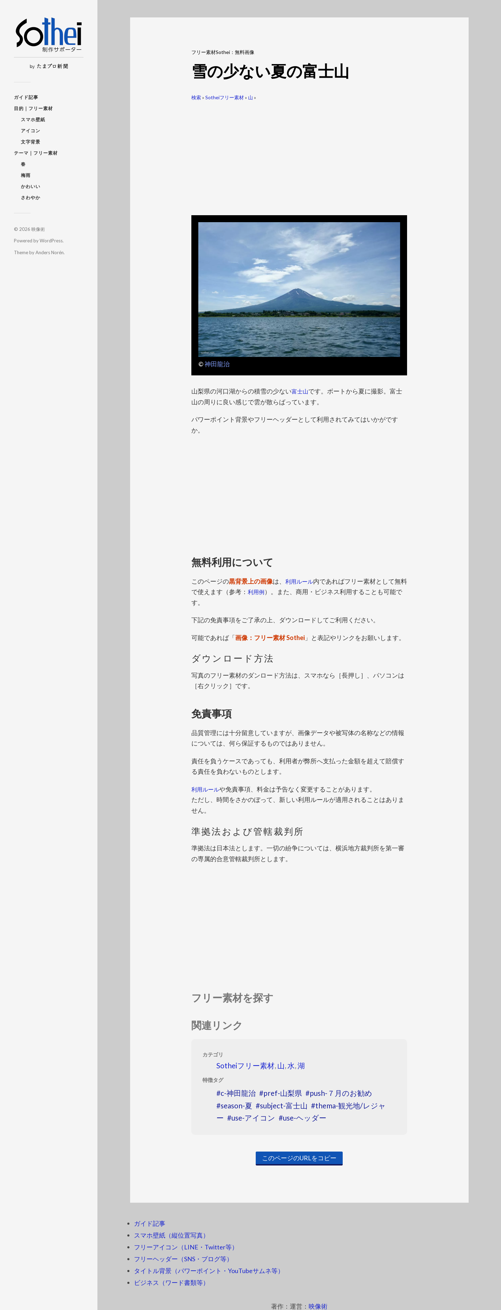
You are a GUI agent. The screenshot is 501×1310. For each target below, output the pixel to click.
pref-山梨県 (282, 1093)
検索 (196, 97)
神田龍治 (217, 364)
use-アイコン (253, 1117)
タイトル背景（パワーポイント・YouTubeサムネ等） (209, 1270)
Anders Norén (49, 252)
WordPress (51, 240)
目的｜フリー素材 (33, 108)
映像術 (38, 229)
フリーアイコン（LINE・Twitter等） (186, 1247)
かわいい (30, 186)
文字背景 (30, 142)
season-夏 (236, 1105)
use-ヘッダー (304, 1117)
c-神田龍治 (238, 1093)
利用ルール (301, 581)
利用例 (263, 591)
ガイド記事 (26, 97)
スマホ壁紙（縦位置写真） (171, 1235)
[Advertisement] (299, 155)
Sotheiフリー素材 (224, 97)
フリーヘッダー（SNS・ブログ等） (183, 1259)
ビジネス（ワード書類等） (171, 1282)
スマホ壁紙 (33, 119)
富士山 (301, 391)
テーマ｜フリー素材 (36, 153)
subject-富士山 (284, 1105)
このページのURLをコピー (299, 1158)
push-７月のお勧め (341, 1093)
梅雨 (26, 175)
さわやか (30, 197)
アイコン (30, 130)
